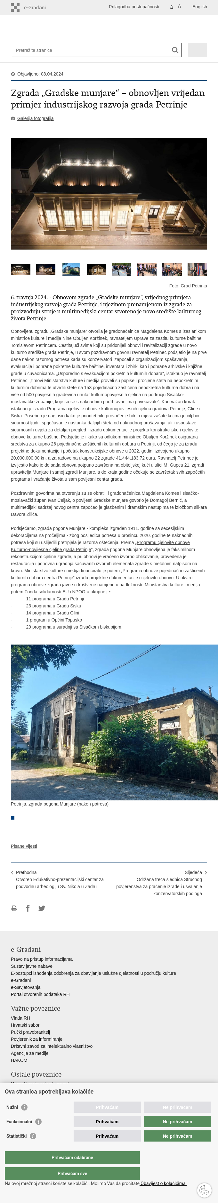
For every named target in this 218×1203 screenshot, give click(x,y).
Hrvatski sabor (25, 1025)
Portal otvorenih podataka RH (40, 994)
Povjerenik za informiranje (36, 1039)
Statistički (16, 1148)
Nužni (12, 1120)
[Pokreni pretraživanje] (175, 50)
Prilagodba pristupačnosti (134, 6)
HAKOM (19, 1060)
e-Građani (21, 980)
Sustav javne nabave (31, 966)
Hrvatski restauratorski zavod (40, 1084)
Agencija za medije (30, 1053)
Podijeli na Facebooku (28, 908)
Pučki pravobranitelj (30, 1032)
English (199, 6)
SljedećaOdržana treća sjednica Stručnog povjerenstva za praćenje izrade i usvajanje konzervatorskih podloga (159, 883)
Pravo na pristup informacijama (42, 959)
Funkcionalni (19, 1134)
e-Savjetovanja (26, 987)
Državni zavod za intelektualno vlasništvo (52, 1046)
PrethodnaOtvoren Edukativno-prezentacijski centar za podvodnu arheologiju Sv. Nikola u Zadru (60, 879)
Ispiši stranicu (14, 908)
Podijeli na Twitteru (41, 908)
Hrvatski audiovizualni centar (39, 1091)
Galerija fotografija (35, 118)
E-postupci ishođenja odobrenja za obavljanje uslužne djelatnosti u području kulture (93, 973)
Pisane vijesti (24, 846)
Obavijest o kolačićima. (163, 1183)
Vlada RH (20, 1018)
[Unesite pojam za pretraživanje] (39, 50)
